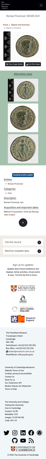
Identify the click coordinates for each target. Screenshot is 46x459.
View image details (14, 64)
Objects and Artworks (20, 25)
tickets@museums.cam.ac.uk (21, 351)
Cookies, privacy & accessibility (18, 373)
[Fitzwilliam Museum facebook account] (23, 432)
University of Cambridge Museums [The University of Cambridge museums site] (20, 367)
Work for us (10, 380)
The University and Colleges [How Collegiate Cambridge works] (17, 402)
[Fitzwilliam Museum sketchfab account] (39, 432)
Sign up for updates (23, 264)
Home (5, 25)
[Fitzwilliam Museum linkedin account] (31, 432)
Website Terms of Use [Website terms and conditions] (14, 370)
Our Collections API (13, 383)
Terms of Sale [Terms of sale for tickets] (11, 389)
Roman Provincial (15, 184)
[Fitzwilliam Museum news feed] (31, 440)
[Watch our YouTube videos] (23, 440)
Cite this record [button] (13, 242)
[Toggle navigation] (41, 5)
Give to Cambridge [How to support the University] (13, 408)
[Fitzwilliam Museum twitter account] (7, 432)
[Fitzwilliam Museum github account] (15, 440)
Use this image (33, 64)
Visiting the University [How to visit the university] (14, 405)
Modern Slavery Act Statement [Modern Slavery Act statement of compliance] (18, 386)
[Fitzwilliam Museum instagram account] (15, 432)
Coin (10, 193)
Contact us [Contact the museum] (9, 377)
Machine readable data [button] (17, 250)
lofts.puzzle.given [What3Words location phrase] (25, 354)
